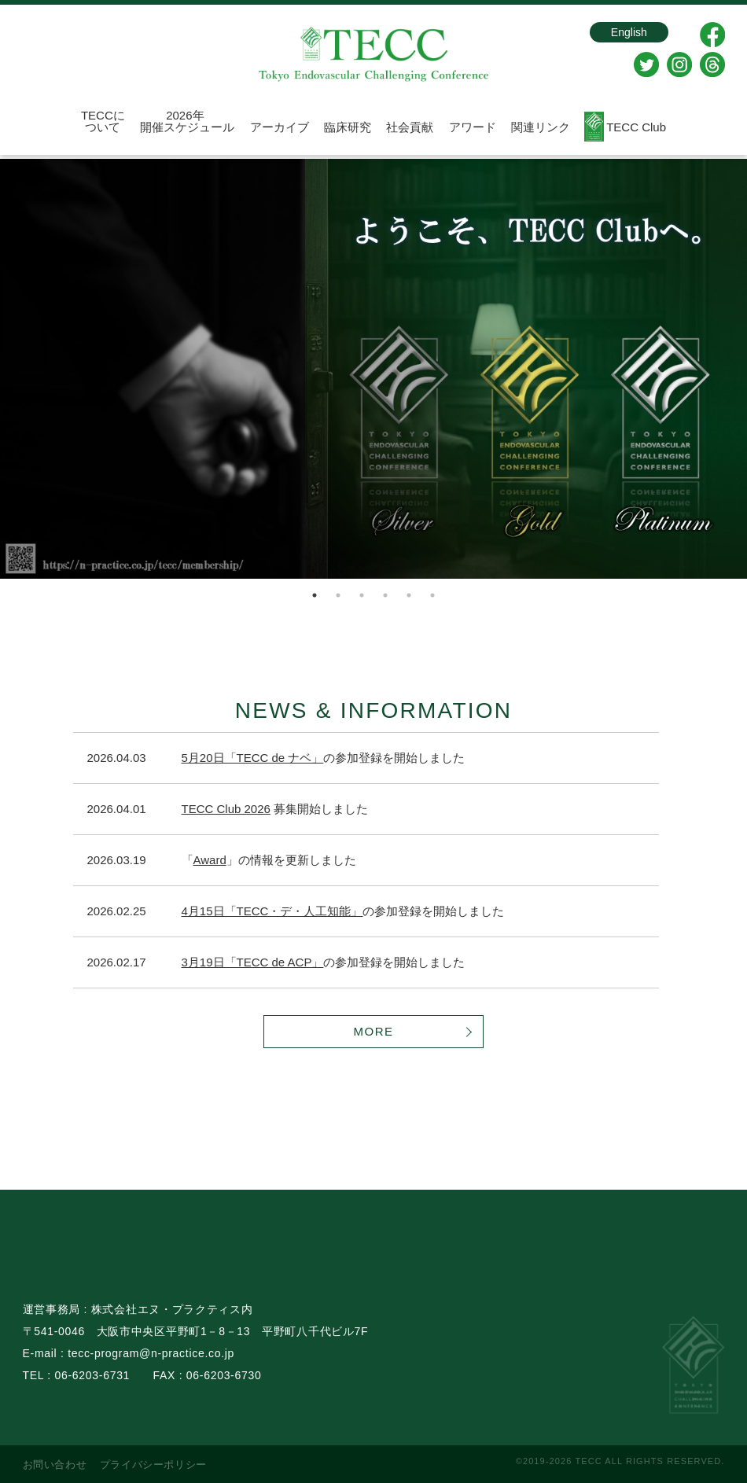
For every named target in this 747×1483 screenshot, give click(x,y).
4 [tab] (385, 595)
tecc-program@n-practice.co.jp (151, 1353)
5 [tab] (409, 595)
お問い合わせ (55, 1464)
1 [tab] (314, 595)
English (615, 34)
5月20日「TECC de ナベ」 (253, 757)
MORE (374, 1031)
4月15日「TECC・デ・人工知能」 (272, 911)
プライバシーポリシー (154, 1464)
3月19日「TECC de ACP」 (253, 962)
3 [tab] (362, 595)
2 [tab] (338, 595)
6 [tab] (432, 595)
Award (209, 860)
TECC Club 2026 (226, 808)
